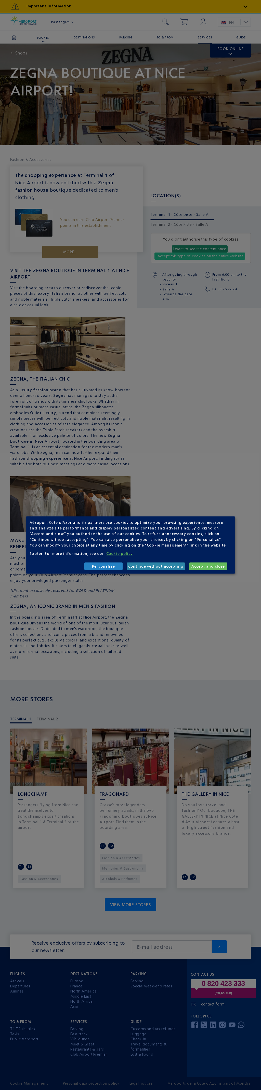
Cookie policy (119, 553)
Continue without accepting (156, 566)
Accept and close (208, 566)
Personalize (103, 566)
